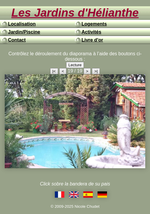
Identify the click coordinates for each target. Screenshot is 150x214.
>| (96, 71)
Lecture (75, 65)
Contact (17, 40)
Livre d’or (92, 40)
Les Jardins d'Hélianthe (74, 12)
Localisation (22, 23)
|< (54, 71)
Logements (94, 23)
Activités (91, 31)
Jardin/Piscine (24, 31)
